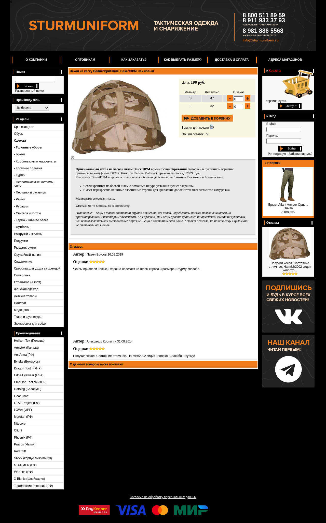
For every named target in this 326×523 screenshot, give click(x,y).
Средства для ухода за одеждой (37, 268)
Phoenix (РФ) (23, 437)
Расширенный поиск (29, 91)
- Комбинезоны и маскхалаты (35, 161)
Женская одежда (26, 289)
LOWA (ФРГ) (23, 410)
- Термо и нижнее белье (31, 220)
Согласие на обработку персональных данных (163, 497)
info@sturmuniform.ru (261, 40)
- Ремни (19, 199)
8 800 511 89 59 (264, 15)
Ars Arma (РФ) (24, 354)
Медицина (21, 310)
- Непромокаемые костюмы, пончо (33, 183)
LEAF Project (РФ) (26, 403)
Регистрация (277, 154)
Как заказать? (134, 60)
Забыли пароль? (301, 154)
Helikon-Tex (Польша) (29, 340)
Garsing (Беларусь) (27, 389)
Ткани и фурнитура (28, 317)
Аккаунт (291, 106)
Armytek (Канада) (26, 347)
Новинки (273, 163)
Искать (28, 86)
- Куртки (19, 175)
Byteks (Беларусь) (27, 361)
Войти (292, 148)
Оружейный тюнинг (28, 255)
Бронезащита (23, 127)
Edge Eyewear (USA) (29, 375)
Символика (22, 275)
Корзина (275, 70)
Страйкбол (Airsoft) (27, 282)
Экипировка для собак (30, 323)
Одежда (20, 140)
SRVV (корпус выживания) (33, 458)
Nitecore (19, 423)
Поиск (19, 72)
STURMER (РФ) (25, 465)
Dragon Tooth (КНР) (28, 368)
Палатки (20, 303)
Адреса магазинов (285, 60)
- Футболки (22, 227)
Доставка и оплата (232, 60)
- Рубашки (21, 206)
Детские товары (25, 296)
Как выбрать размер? (183, 60)
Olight (18, 430)
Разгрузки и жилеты (28, 234)
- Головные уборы (28, 147)
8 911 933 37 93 (264, 20)
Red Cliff (20, 451)
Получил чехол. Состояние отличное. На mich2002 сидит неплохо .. (290, 266)
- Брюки (19, 154)
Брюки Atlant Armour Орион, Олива (288, 206)
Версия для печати (195, 127)
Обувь (18, 134)
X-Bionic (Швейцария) (29, 479)
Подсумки (21, 241)
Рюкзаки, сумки (25, 247)
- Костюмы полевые (28, 168)
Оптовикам (85, 60)
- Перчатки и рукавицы (30, 192)
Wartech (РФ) (23, 472)
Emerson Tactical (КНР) (30, 382)
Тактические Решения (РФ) (33, 486)
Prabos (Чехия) (24, 444)
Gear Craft (21, 396)
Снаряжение (23, 261)
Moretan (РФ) (23, 417)
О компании (36, 60)
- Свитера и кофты (27, 213)
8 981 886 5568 (263, 30)
